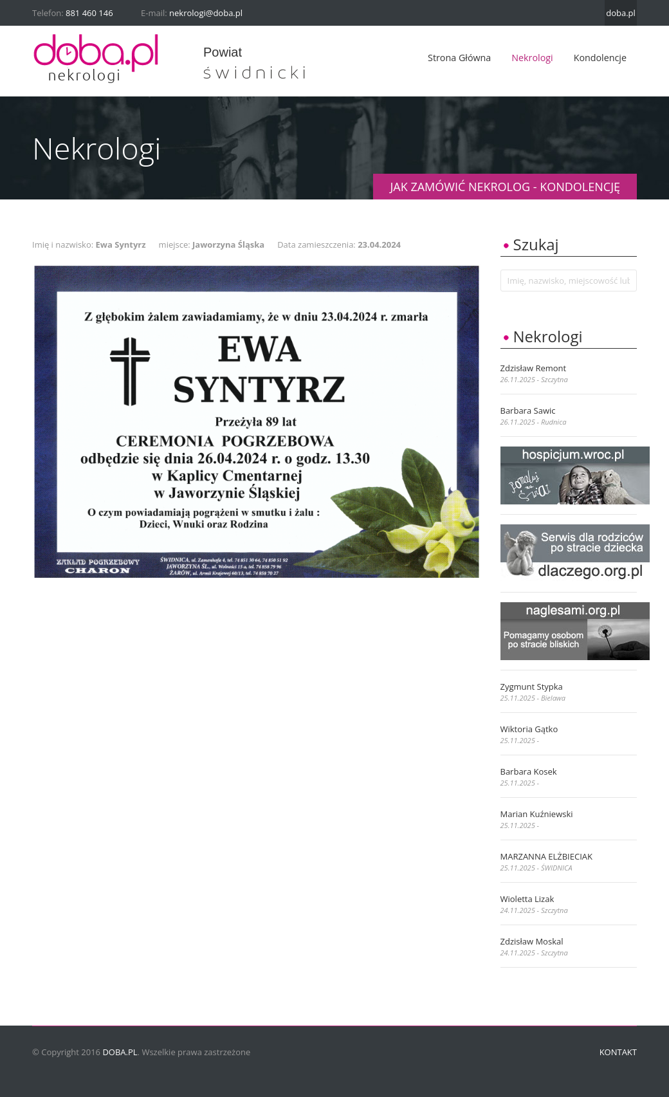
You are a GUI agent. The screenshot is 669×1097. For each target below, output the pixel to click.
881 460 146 (89, 13)
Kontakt (618, 1052)
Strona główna (459, 57)
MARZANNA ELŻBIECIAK (546, 856)
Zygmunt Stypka (531, 686)
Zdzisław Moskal (532, 941)
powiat (222, 52)
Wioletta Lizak (527, 899)
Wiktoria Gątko (529, 729)
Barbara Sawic (528, 410)
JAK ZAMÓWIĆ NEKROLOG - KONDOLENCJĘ (505, 186)
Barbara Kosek (528, 771)
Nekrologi (532, 57)
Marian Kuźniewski (536, 814)
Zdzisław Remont (533, 368)
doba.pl (621, 13)
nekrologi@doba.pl (206, 13)
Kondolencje (600, 57)
